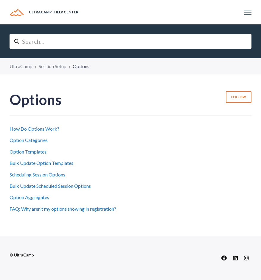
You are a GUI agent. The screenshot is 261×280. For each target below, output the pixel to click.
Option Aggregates (29, 197)
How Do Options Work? (34, 129)
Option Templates (28, 151)
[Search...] (130, 41)
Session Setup (52, 66)
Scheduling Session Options (37, 174)
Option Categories (29, 140)
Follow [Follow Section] (238, 97)
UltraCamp (21, 66)
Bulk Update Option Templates (41, 163)
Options (81, 66)
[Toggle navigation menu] (247, 12)
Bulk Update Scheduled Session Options (50, 186)
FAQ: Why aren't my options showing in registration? (63, 209)
